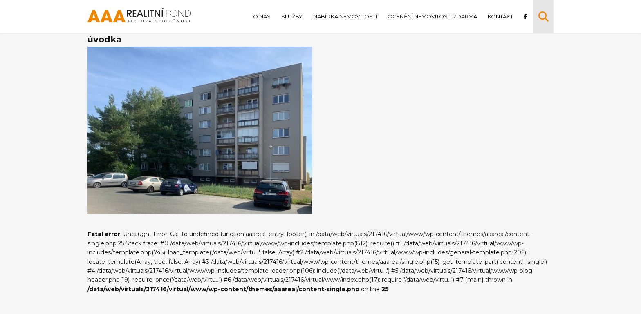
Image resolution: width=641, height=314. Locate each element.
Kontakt (500, 16)
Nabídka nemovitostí (345, 16)
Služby (292, 16)
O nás (262, 16)
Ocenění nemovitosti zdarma (432, 16)
